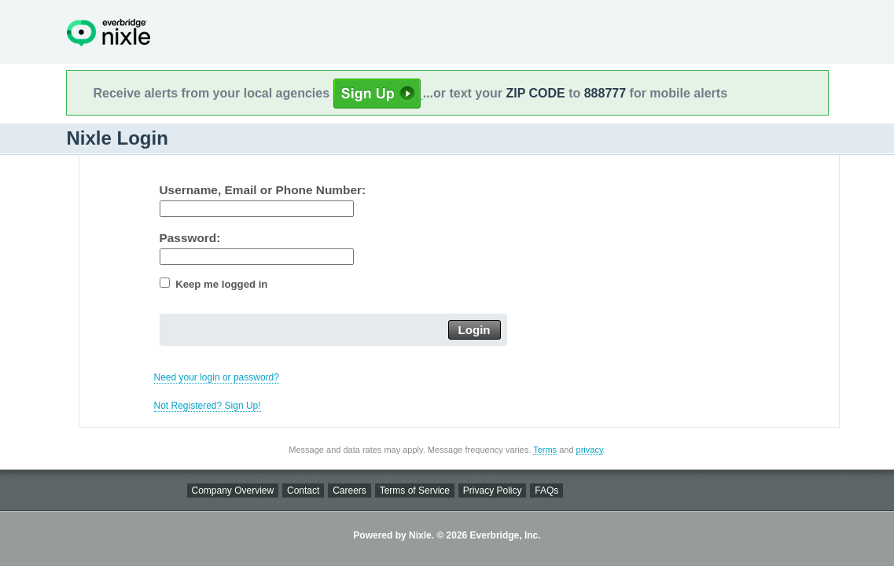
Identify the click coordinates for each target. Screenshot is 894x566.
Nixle (108, 32)
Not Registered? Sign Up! (207, 405)
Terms (545, 449)
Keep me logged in (221, 284)
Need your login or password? (216, 377)
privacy (589, 449)
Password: (190, 237)
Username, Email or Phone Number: (263, 190)
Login (474, 329)
